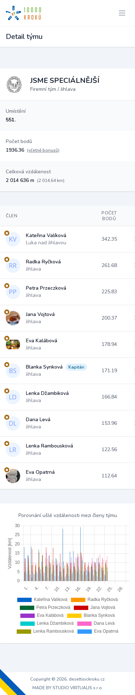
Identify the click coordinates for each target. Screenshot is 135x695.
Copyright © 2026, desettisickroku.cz (67, 679)
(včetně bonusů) (43, 150)
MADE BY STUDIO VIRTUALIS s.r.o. (67, 688)
